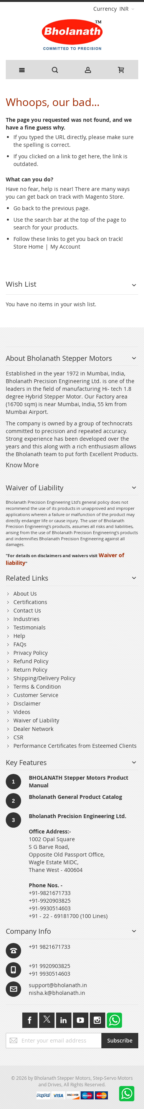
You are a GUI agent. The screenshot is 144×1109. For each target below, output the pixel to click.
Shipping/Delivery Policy (44, 678)
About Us (25, 593)
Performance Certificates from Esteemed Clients (75, 745)
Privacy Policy (30, 652)
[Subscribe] (119, 1040)
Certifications (30, 602)
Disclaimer (27, 703)
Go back (23, 208)
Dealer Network (33, 728)
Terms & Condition (37, 686)
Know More (22, 465)
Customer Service (35, 695)
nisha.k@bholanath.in (57, 992)
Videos (21, 712)
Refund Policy (30, 661)
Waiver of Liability (36, 720)
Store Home (28, 246)
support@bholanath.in (58, 985)
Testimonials (29, 627)
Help (19, 635)
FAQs (19, 644)
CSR (18, 737)
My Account (65, 246)
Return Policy (30, 669)
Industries (26, 619)
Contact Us (27, 610)
